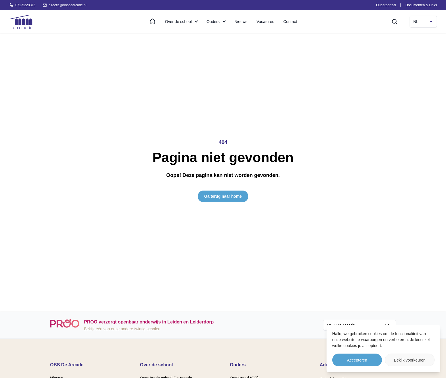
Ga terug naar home (223, 196)
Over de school (178, 21)
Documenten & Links (421, 5)
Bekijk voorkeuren (410, 360)
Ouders (213, 21)
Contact (290, 21)
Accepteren (357, 360)
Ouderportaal (386, 5)
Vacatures (265, 21)
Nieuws (240, 21)
